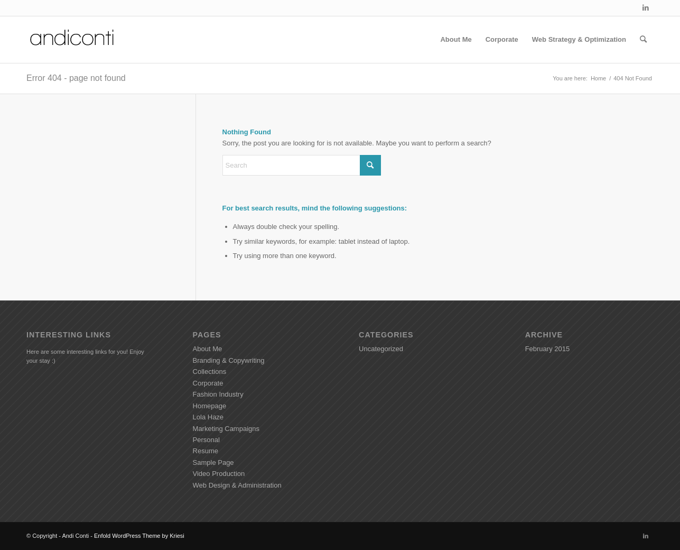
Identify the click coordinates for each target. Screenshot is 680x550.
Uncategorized (381, 349)
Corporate (208, 383)
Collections (210, 371)
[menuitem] (455, 39)
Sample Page (213, 462)
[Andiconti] (72, 39)
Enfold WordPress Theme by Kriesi (139, 536)
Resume (205, 451)
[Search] (643, 39)
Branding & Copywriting (229, 360)
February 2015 (547, 349)
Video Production (219, 474)
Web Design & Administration (237, 485)
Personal (206, 440)
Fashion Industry (218, 394)
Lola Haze (208, 417)
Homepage (210, 406)
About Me (207, 349)
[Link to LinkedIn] (646, 8)
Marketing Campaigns (226, 429)
